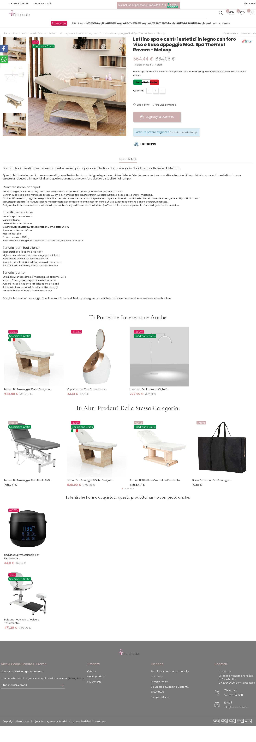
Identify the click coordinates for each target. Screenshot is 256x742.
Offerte (91, 662)
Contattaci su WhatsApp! (183, 132)
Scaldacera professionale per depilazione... (21, 556)
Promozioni (59, 23)
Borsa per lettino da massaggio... (211, 480)
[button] (122, 488)
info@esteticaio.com (236, 698)
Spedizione (143, 104)
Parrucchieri (135, 23)
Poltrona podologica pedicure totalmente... (21, 621)
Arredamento (160, 23)
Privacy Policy (159, 673)
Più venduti (94, 673)
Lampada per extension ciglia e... (149, 389)
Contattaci (157, 683)
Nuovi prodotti (96, 668)
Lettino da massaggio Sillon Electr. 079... (27, 480)
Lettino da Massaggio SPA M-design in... (27, 389)
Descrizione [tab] (128, 159)
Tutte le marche (189, 23)
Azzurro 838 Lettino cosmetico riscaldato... (155, 480)
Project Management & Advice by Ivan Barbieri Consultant (68, 712)
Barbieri (113, 23)
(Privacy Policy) (76, 669)
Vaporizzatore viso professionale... (87, 389)
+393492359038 (19, 3)
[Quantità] (149, 91)
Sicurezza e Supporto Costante (170, 678)
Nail (76, 23)
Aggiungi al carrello (157, 117)
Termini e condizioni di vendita (170, 662)
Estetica (93, 23)
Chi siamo (157, 668)
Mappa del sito (160, 688)
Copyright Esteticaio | (17, 712)
